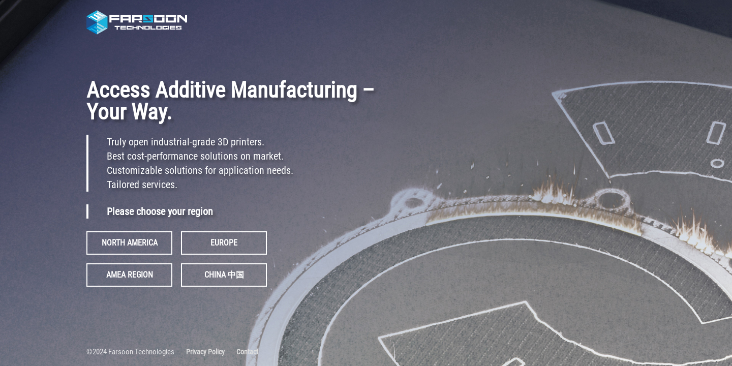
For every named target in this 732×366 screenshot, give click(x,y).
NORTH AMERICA (130, 243)
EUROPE (223, 243)
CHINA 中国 (224, 275)
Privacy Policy (205, 352)
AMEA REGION (129, 275)
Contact (247, 352)
